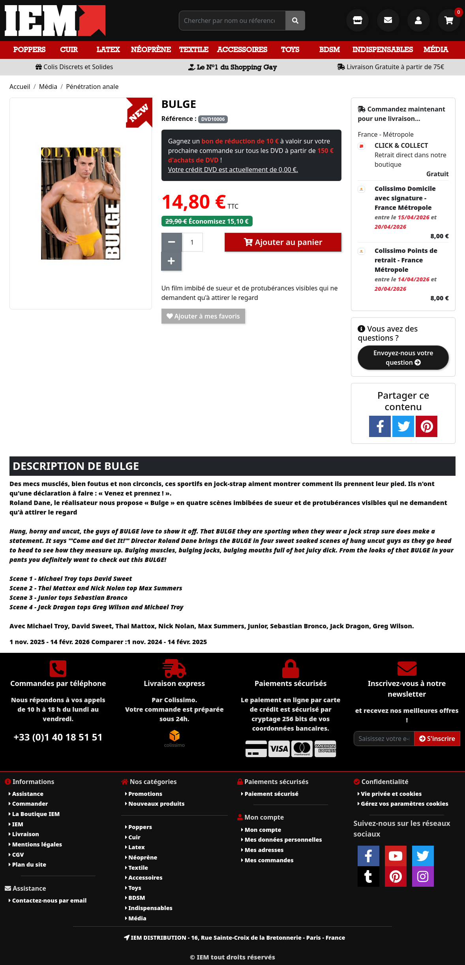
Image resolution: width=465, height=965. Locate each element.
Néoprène (151, 49)
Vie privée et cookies (390, 793)
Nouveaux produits (155, 803)
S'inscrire (437, 738)
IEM (16, 824)
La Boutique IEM (34, 814)
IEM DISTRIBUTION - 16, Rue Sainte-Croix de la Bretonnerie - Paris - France (234, 937)
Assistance (26, 793)
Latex (108, 49)
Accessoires (242, 49)
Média (436, 49)
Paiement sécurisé (269, 793)
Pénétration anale (92, 86)
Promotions (144, 793)
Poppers (29, 49)
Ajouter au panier (283, 242)
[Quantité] (192, 242)
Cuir (68, 49)
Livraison (24, 834)
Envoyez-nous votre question (403, 358)
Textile (193, 49)
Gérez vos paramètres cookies (403, 803)
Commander (28, 803)
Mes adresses (262, 850)
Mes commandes (267, 860)
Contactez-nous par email (47, 900)
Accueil (19, 86)
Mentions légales (35, 844)
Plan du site (27, 864)
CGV (16, 854)
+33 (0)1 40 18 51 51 (58, 736)
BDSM (329, 49)
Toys (290, 49)
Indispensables (382, 49)
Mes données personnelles (281, 839)
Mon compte (261, 829)
